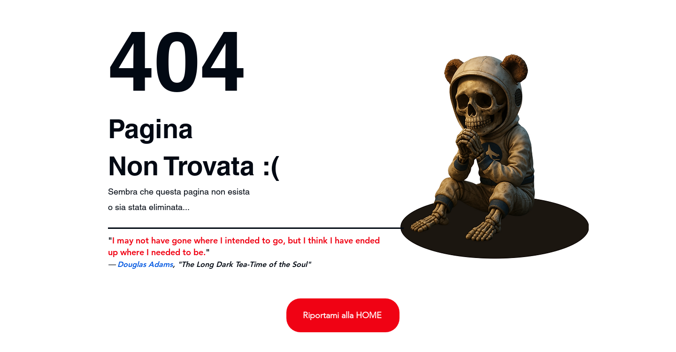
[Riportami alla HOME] (342, 315)
